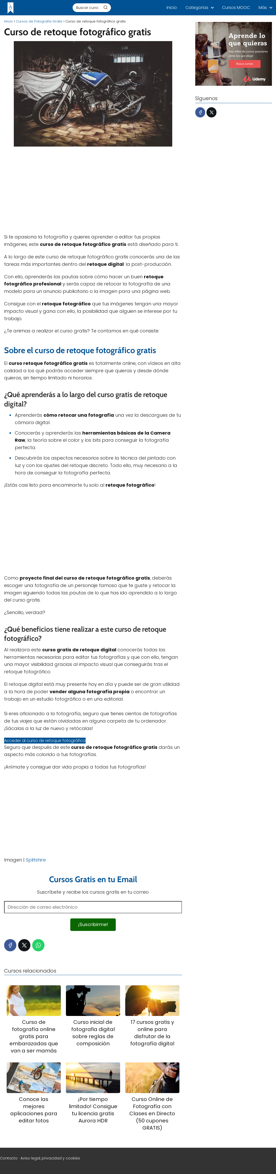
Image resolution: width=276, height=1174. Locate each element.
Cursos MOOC (236, 7)
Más (263, 7)
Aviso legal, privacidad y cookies (50, 1158)
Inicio (172, 7)
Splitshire (36, 860)
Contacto (9, 1158)
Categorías (197, 7)
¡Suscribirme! (93, 924)
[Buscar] (105, 7)
